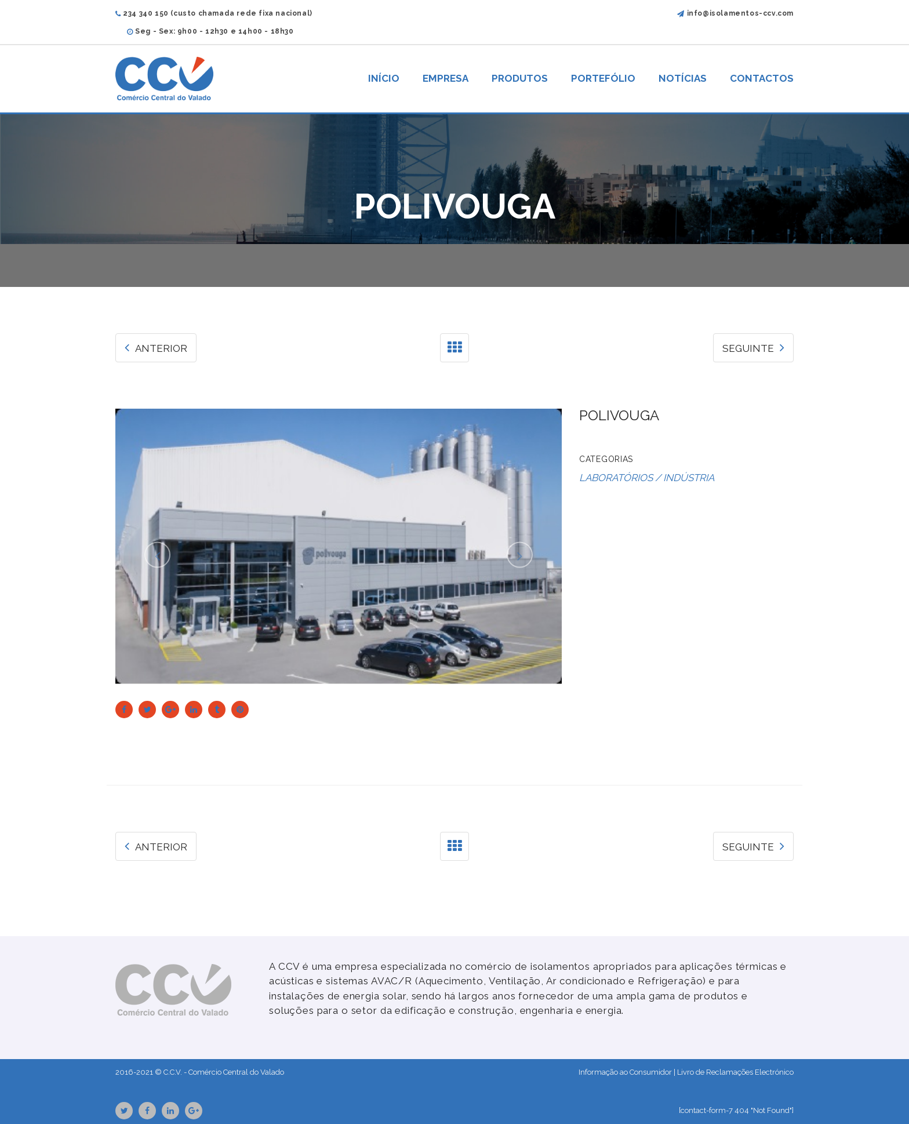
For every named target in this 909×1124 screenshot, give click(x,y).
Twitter (124, 1110)
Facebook (147, 1110)
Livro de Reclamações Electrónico (735, 1072)
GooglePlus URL (193, 1110)
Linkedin (170, 1110)
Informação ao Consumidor (625, 1072)
